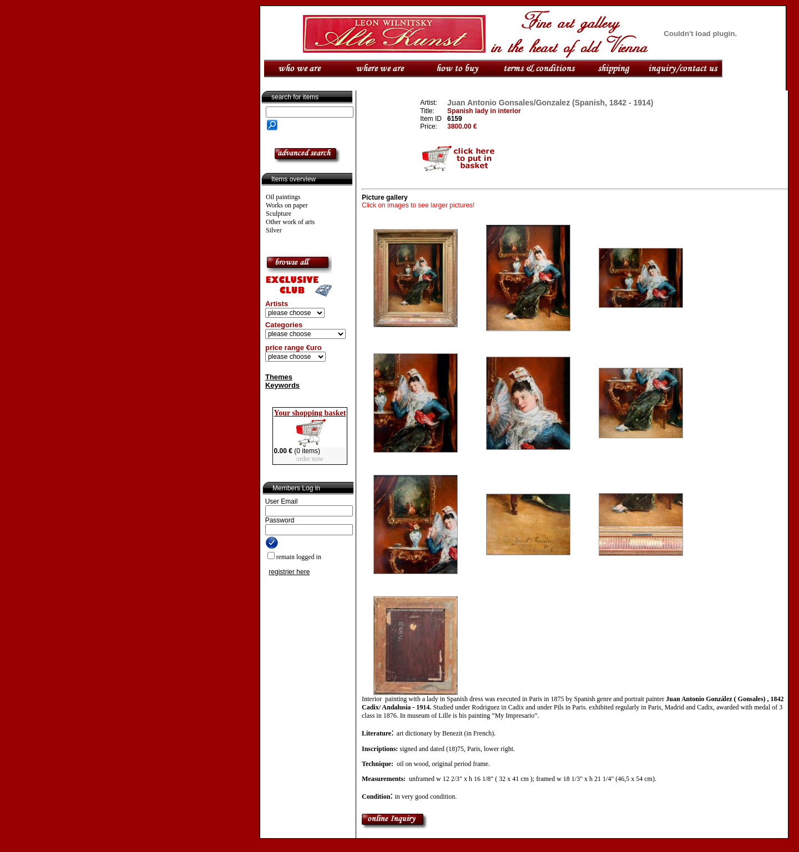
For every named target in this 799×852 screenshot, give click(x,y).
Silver (274, 230)
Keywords (282, 385)
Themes (278, 377)
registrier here (289, 572)
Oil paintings (283, 197)
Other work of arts (290, 222)
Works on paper (287, 205)
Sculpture (278, 213)
